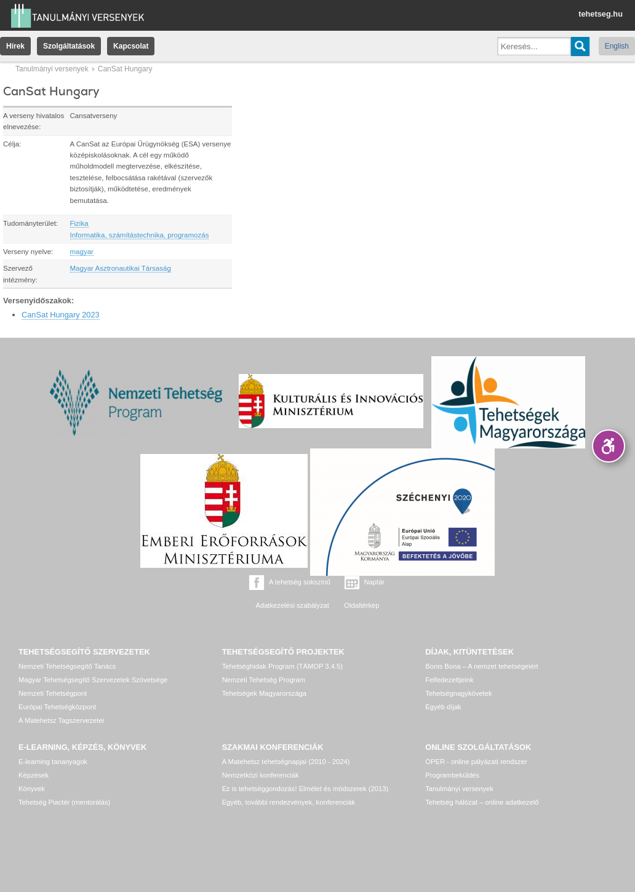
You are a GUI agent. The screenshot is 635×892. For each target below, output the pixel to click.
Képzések (33, 775)
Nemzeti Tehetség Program (263, 679)
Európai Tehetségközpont (57, 707)
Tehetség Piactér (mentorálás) (64, 802)
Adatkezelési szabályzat (292, 605)
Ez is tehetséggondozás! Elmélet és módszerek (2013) (305, 788)
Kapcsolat (130, 46)
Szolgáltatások (69, 46)
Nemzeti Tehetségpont (52, 693)
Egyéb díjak (443, 707)
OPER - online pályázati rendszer (476, 761)
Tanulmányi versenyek (52, 69)
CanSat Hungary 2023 (61, 314)
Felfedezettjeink (449, 679)
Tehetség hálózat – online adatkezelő (481, 802)
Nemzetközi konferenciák (260, 775)
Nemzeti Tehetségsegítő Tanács (67, 666)
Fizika (79, 223)
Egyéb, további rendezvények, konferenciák (288, 802)
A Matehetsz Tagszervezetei (61, 720)
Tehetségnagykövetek (458, 693)
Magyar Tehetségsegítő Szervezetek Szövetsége (92, 679)
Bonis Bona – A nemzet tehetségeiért (481, 666)
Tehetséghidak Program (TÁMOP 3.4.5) (282, 666)
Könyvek (31, 788)
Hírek (15, 46)
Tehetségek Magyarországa (264, 693)
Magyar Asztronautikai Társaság (120, 268)
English (617, 46)
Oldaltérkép (361, 605)
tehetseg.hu (600, 13)
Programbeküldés (452, 775)
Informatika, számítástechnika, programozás (139, 235)
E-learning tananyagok (52, 761)
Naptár (374, 582)
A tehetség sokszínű (299, 582)
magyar (82, 251)
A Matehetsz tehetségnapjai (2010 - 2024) (286, 761)
